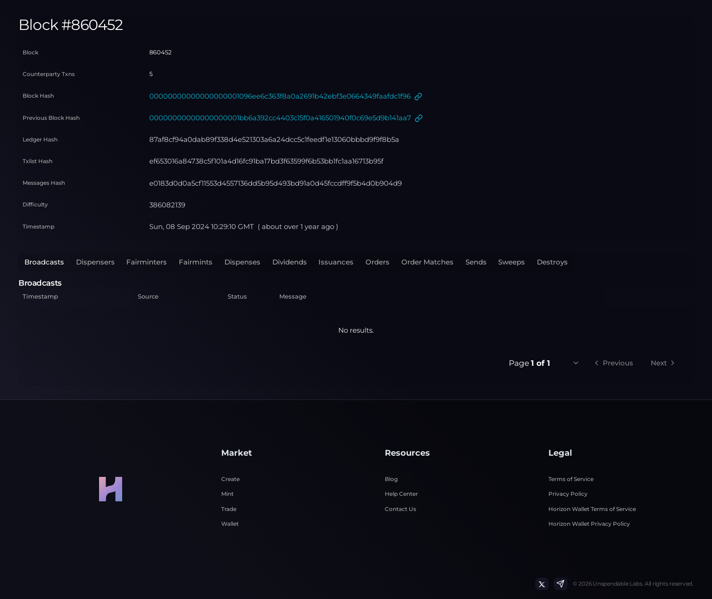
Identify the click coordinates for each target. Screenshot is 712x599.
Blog (391, 479)
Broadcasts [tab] (44, 262)
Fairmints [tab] (195, 262)
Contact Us (400, 508)
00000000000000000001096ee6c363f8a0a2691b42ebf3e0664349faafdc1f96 (280, 96)
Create (230, 479)
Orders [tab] (377, 262)
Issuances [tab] (335, 262)
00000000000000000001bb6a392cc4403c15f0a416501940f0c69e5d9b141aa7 (280, 117)
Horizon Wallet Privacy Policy (589, 523)
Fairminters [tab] (146, 262)
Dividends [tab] (289, 262)
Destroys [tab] (552, 262)
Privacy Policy (568, 493)
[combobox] (571, 363)
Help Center (401, 493)
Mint (227, 493)
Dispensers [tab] (95, 262)
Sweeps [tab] (511, 262)
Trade (228, 508)
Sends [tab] (476, 262)
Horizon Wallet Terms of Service (592, 508)
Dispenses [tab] (242, 262)
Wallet (230, 523)
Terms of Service (571, 479)
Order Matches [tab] (427, 262)
